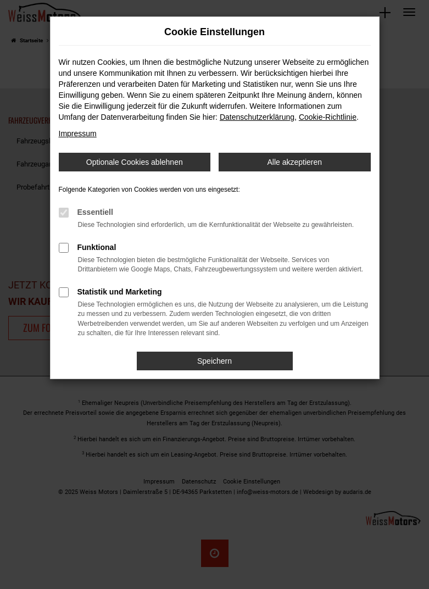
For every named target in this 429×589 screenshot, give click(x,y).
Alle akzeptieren (294, 162)
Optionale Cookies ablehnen (134, 162)
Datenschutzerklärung (257, 117)
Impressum (78, 133)
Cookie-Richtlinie (327, 117)
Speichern (214, 361)
